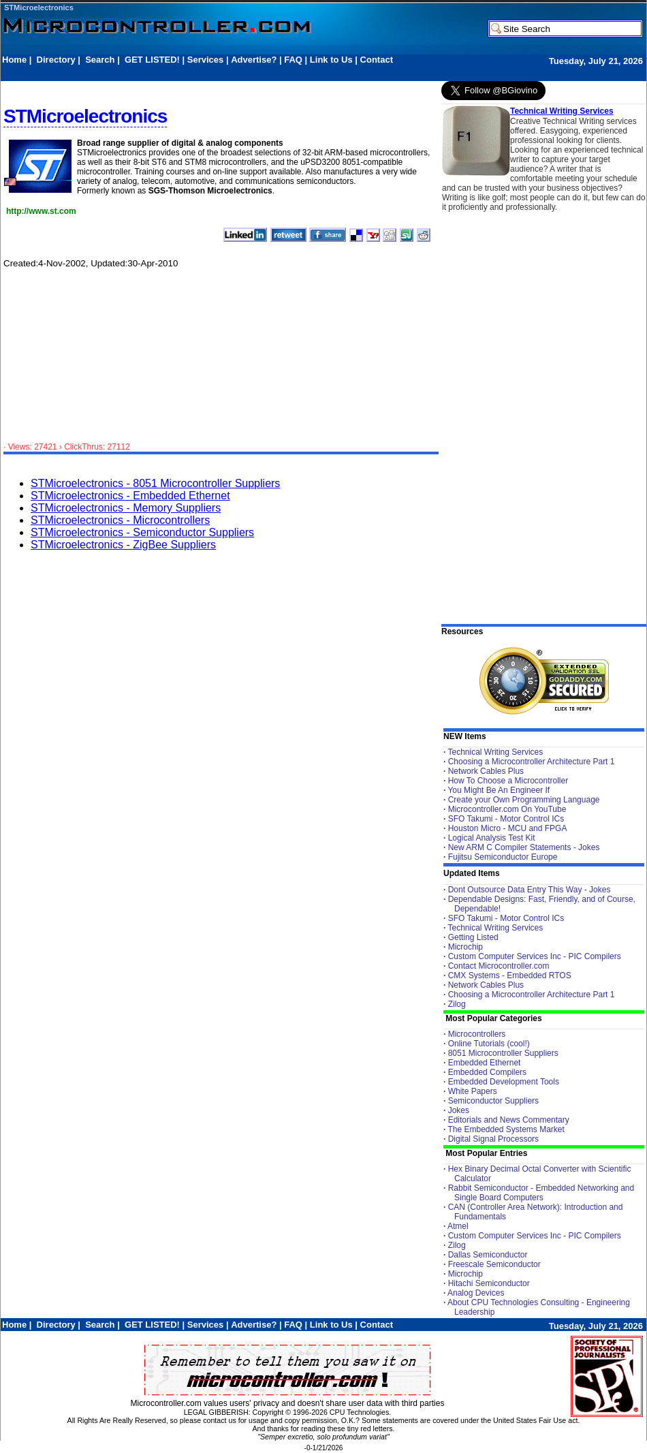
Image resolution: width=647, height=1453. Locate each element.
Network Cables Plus (486, 771)
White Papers (472, 1091)
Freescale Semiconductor (494, 1264)
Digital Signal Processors (493, 1139)
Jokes (458, 1110)
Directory (56, 59)
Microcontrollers (477, 1034)
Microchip (465, 947)
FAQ (293, 59)
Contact (376, 59)
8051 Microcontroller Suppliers (503, 1053)
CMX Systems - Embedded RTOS (509, 975)
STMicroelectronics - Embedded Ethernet (130, 495)
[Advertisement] (250, 72)
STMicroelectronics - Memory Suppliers (126, 508)
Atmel (458, 1226)
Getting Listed (473, 937)
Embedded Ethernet (484, 1062)
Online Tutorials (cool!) (489, 1043)
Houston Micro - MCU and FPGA (507, 828)
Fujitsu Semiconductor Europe (503, 857)
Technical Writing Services (562, 111)
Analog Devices (475, 1293)
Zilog (457, 1004)
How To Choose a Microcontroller (508, 780)
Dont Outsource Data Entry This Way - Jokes (529, 889)
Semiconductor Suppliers (493, 1101)
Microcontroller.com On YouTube (507, 809)
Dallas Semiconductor (488, 1255)
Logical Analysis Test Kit (491, 838)
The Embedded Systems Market (505, 1129)
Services (205, 59)
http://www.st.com (41, 211)
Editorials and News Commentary (508, 1120)
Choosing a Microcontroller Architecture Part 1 (531, 761)
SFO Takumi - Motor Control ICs (506, 819)
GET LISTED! (152, 59)
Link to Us (331, 59)
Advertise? (254, 59)
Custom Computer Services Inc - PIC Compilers (534, 956)
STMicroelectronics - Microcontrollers (120, 520)
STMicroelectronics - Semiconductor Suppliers (142, 532)
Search (99, 59)
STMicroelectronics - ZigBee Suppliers (123, 544)
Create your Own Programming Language (524, 799)
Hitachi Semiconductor (489, 1283)
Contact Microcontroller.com (499, 966)
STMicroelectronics (39, 7)
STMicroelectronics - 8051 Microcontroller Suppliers (155, 483)
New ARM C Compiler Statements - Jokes (524, 847)
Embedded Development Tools (503, 1082)
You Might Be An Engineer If (498, 790)
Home (14, 59)
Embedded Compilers (487, 1072)
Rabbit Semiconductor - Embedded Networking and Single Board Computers (541, 1192)
